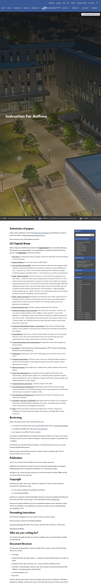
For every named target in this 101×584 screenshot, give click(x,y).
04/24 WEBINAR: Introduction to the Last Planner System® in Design (22, 218)
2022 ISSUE (79, 287)
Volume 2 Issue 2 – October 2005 (84, 314)
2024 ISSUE (79, 282)
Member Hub (51, 3)
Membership (94, 8)
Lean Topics (64, 8)
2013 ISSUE (79, 302)
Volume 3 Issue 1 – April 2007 (83, 313)
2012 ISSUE (79, 304)
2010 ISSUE (79, 308)
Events (9, 8)
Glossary (58, 3)
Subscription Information (81, 250)
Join (68, 3)
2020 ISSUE (79, 291)
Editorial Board (80, 244)
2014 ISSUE (79, 301)
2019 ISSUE (79, 292)
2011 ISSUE (79, 306)
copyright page (54, 499)
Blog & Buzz (85, 8)
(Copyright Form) (42, 429)
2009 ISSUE (79, 309)
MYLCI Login (91, 3)
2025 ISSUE (79, 280)
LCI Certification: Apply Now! (91, 14)
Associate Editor (26, 250)
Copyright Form (80, 254)
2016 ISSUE (79, 297)
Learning (26, 8)
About (2, 8)
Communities (17, 8)
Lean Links (79, 252)
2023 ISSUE (79, 286)
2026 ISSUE (79, 273)
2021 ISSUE (79, 289)
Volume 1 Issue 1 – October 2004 (84, 318)
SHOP (64, 3)
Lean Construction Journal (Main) (83, 242)
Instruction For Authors (81, 245)
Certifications (34, 8)
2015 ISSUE (79, 299)
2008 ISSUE (79, 311)
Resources (74, 8)
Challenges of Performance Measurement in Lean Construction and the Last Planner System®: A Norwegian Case (85, 265)
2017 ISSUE (79, 296)
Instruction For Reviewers (82, 247)
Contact (73, 3)
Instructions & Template (41, 233)
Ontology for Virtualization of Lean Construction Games (83, 262)
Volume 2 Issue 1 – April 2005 (83, 316)
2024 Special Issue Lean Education (84, 284)
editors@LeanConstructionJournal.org (34, 235)
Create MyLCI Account (82, 3)
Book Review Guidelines (17, 528)
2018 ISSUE (79, 294)
